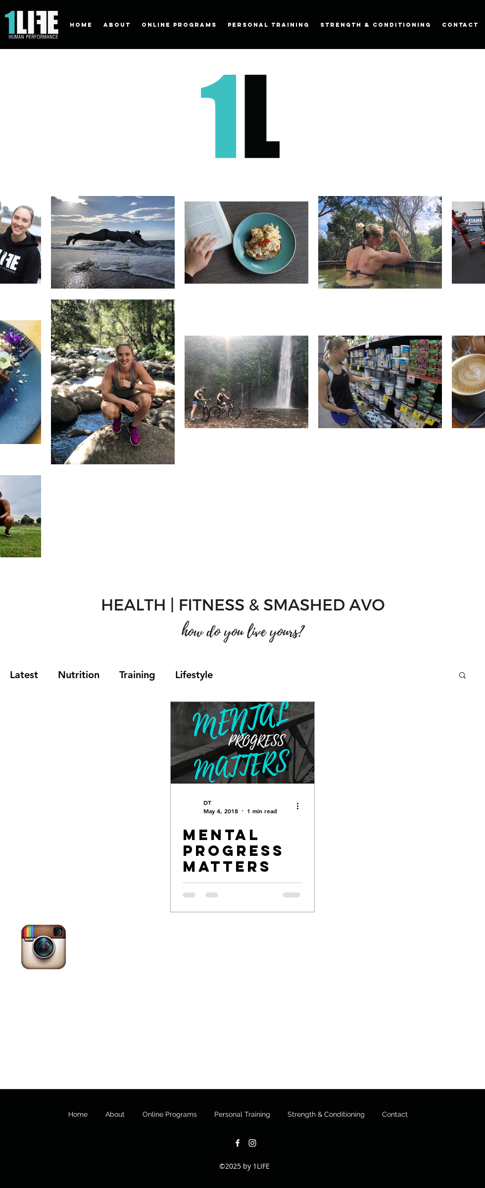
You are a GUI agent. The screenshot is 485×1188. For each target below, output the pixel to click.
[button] (462, 676)
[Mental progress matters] (242, 743)
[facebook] (237, 1143)
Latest (24, 675)
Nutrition (78, 675)
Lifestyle (194, 675)
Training (137, 675)
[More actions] (301, 806)
